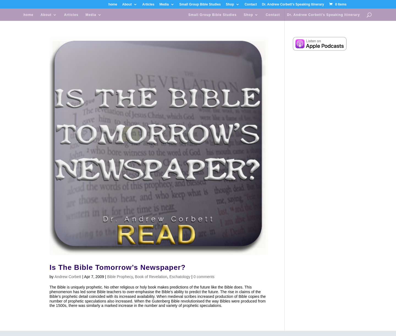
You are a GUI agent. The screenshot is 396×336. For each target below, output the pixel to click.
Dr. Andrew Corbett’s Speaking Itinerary (293, 4)
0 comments (204, 277)
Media (164, 4)
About (127, 4)
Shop (230, 4)
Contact (250, 4)
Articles (148, 4)
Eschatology (179, 277)
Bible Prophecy (120, 277)
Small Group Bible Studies (200, 4)
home (112, 4)
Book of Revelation (151, 277)
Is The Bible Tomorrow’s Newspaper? (118, 267)
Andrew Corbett (67, 277)
